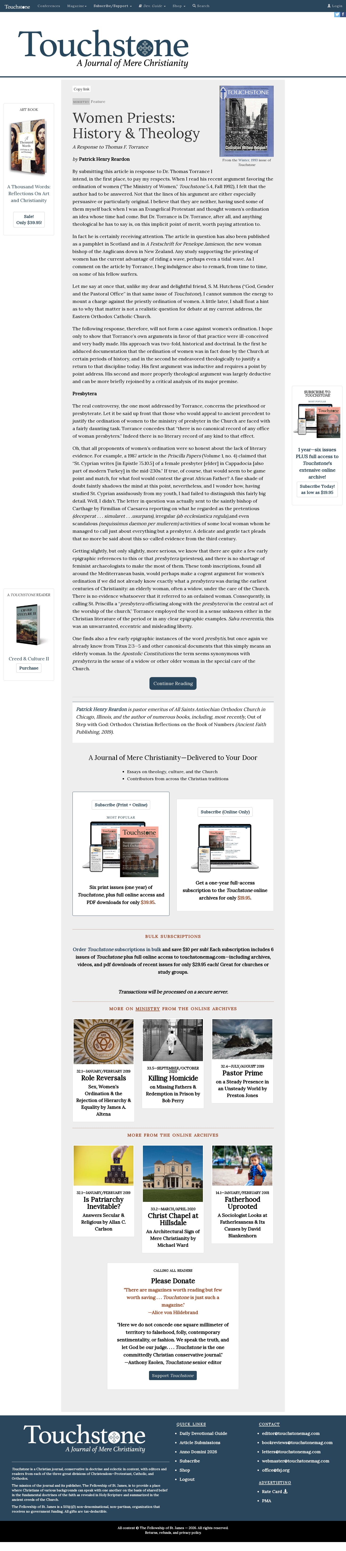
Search (201, 6)
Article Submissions (200, 1442)
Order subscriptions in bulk (117, 949)
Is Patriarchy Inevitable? (103, 1203)
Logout (187, 1479)
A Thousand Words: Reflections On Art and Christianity (28, 193)
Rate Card (272, 1491)
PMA (266, 1500)
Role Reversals (103, 1078)
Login (334, 6)
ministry (81, 101)
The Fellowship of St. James (162, 1528)
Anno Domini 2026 (198, 1451)
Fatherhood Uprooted (242, 1203)
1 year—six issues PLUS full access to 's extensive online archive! (317, 463)
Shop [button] (179, 6)
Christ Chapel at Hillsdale (173, 1219)
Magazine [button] (77, 6)
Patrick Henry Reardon (102, 709)
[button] (112, 6)
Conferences (49, 6)
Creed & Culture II (29, 659)
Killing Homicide (173, 1078)
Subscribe (190, 1461)
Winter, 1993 (248, 160)
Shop (185, 1470)
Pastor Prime (242, 1073)
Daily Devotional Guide (203, 1433)
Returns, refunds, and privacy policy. (173, 1533)
